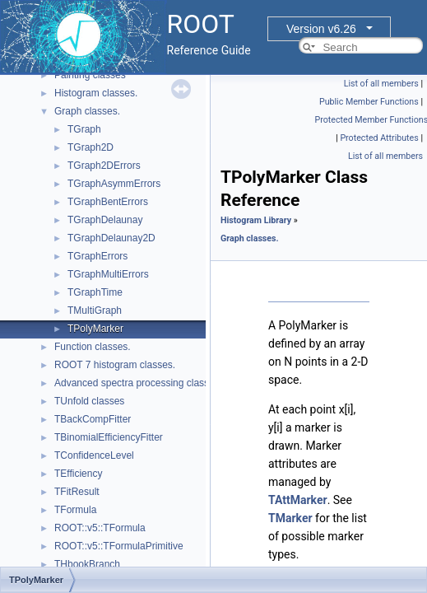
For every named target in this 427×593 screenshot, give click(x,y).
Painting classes (90, 75)
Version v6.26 (321, 28)
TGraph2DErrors (104, 165)
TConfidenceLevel (94, 455)
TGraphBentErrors (107, 202)
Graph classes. (87, 111)
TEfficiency (78, 473)
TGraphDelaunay (104, 220)
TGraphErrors (97, 256)
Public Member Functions (369, 101)
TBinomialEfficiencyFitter (108, 437)
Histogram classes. (95, 93)
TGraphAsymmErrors (113, 183)
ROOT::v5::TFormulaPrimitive (118, 546)
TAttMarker (297, 500)
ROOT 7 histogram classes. (114, 365)
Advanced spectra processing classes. (138, 383)
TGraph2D (90, 147)
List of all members (381, 83)
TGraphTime (95, 292)
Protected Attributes (379, 138)
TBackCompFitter (92, 419)
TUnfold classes (89, 401)
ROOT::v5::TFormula (100, 528)
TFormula (75, 510)
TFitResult (77, 491)
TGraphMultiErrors (108, 274)
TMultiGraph (94, 310)
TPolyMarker (95, 328)
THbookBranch (87, 564)
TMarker (290, 518)
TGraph (84, 129)
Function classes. (92, 347)
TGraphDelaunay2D (111, 238)
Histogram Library (255, 220)
